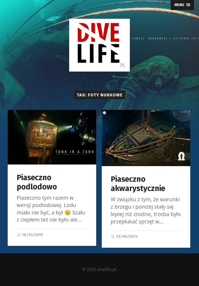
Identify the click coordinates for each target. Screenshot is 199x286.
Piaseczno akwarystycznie (138, 184)
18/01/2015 (30, 234)
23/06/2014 (124, 236)
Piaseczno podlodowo (37, 182)
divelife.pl (106, 269)
